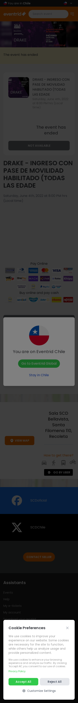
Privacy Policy (17, 671)
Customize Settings (39, 691)
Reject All (55, 682)
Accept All (23, 682)
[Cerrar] (67, 628)
